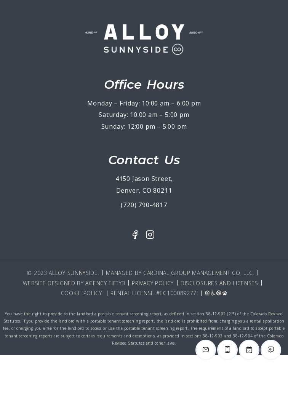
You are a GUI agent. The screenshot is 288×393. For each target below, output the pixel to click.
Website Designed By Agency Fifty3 (74, 283)
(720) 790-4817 (144, 205)
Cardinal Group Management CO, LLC (198, 272)
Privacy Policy (153, 283)
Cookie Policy (81, 293)
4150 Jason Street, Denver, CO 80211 (144, 184)
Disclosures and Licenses (219, 283)
